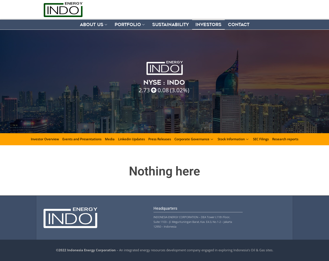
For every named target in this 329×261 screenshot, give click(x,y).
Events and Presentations (81, 139)
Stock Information (234, 139)
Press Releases (159, 139)
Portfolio (130, 24)
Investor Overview (45, 139)
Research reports (285, 139)
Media (110, 139)
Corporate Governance (194, 139)
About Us (94, 24)
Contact (238, 24)
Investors (208, 24)
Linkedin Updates (131, 139)
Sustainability (170, 24)
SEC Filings (261, 139)
